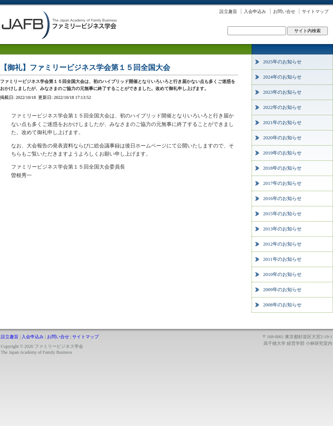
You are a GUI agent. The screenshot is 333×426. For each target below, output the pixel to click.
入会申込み (255, 11)
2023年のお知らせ (282, 92)
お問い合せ (284, 11)
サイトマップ (315, 11)
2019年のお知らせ (282, 153)
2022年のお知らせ (282, 107)
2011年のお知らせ (282, 259)
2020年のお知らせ (282, 137)
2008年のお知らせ (282, 304)
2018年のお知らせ (282, 168)
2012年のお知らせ (282, 244)
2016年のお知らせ (282, 198)
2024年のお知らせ (282, 77)
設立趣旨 (228, 11)
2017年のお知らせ (282, 183)
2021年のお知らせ (282, 122)
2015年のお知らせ (282, 213)
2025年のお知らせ (282, 61)
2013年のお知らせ (282, 229)
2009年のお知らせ (282, 289)
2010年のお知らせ (282, 274)
